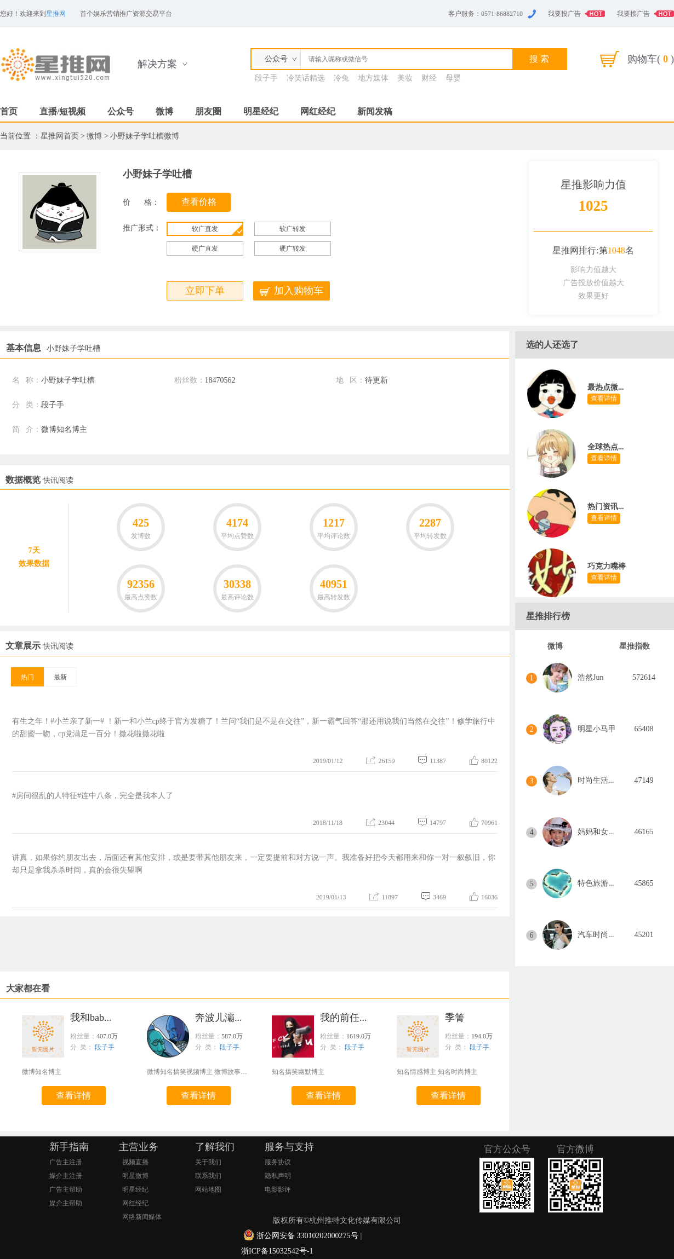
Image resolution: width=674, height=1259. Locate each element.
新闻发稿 (374, 111)
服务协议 (278, 1162)
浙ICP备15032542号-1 (277, 1251)
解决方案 (157, 64)
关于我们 (208, 1162)
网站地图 (208, 1189)
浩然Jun (590, 677)
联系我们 (208, 1176)
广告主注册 (65, 1162)
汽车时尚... (596, 935)
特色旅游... (596, 883)
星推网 (56, 14)
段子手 (266, 78)
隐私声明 (278, 1176)
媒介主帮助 (65, 1203)
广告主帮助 (65, 1189)
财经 (429, 78)
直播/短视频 (62, 111)
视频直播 (135, 1162)
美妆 (405, 78)
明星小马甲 (597, 729)
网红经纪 (317, 111)
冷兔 (341, 78)
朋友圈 (208, 111)
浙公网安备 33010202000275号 (307, 1236)
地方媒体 (373, 78)
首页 (9, 111)
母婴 (453, 78)
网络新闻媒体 (142, 1217)
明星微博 (135, 1176)
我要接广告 (633, 14)
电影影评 (278, 1189)
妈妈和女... (596, 832)
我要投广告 (564, 14)
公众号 (120, 111)
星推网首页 (60, 136)
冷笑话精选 (306, 78)
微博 (164, 111)
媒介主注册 (65, 1176)
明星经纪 (260, 111)
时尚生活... (596, 780)
